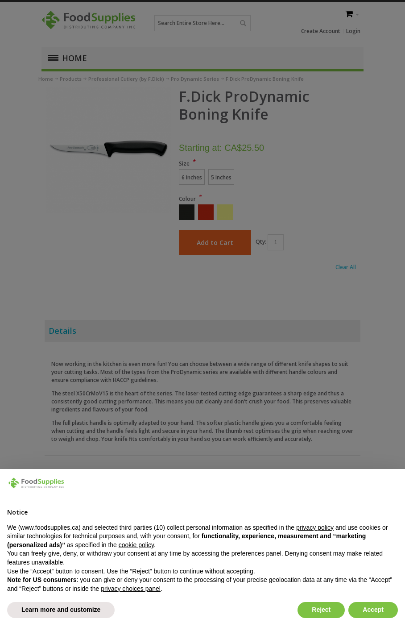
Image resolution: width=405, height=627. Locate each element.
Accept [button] (373, 609)
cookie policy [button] (136, 544)
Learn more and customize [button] (60, 609)
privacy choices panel (131, 588)
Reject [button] (321, 609)
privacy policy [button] (315, 527)
